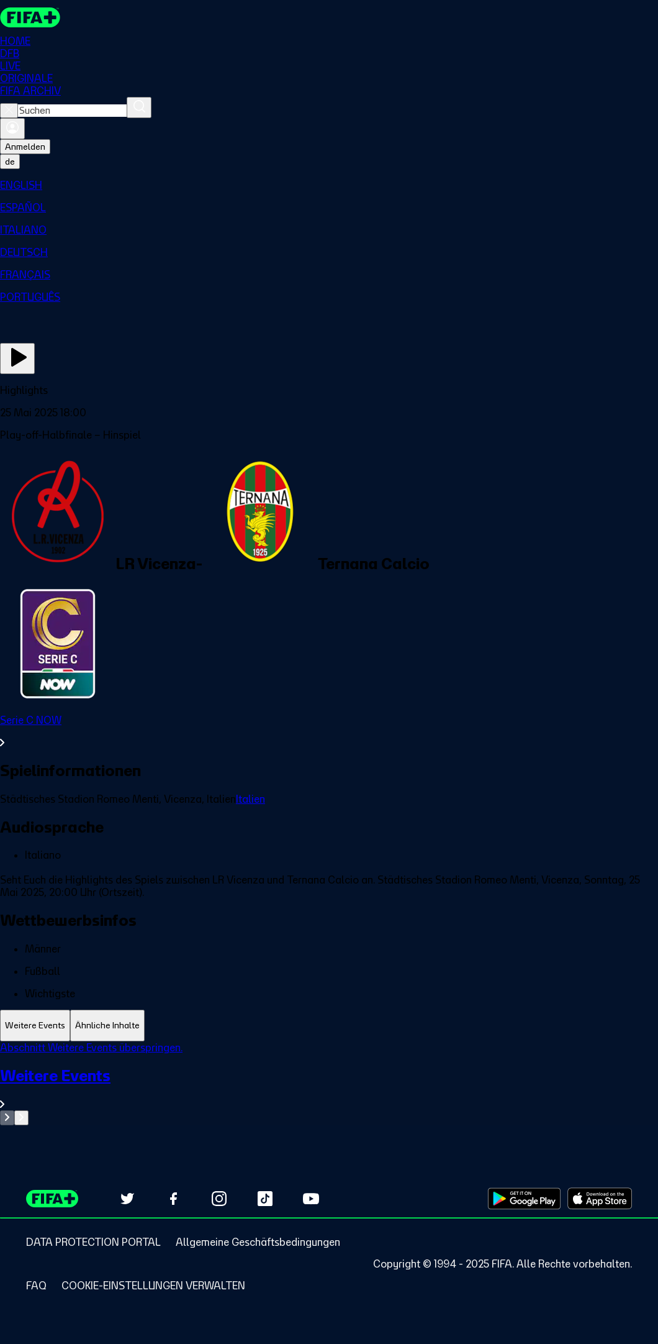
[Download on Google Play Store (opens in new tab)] (524, 1198)
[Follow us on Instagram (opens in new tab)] (219, 1198)
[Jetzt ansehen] (17, 358)
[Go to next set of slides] (21, 1117)
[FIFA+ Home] (30, 17)
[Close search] (9, 110)
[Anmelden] (12, 128)
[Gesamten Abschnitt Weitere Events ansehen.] (329, 1088)
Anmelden (25, 146)
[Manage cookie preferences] (153, 1285)
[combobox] (72, 110)
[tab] (35, 1025)
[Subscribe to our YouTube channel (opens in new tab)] (311, 1198)
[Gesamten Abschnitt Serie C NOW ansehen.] (329, 731)
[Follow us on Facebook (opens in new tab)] (173, 1198)
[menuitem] (329, 185)
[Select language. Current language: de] (10, 161)
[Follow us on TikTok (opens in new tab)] (265, 1198)
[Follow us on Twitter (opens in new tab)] (127, 1198)
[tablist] (329, 1025)
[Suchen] (139, 107)
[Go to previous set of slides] (7, 1117)
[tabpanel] (329, 1083)
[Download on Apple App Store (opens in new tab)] (599, 1198)
